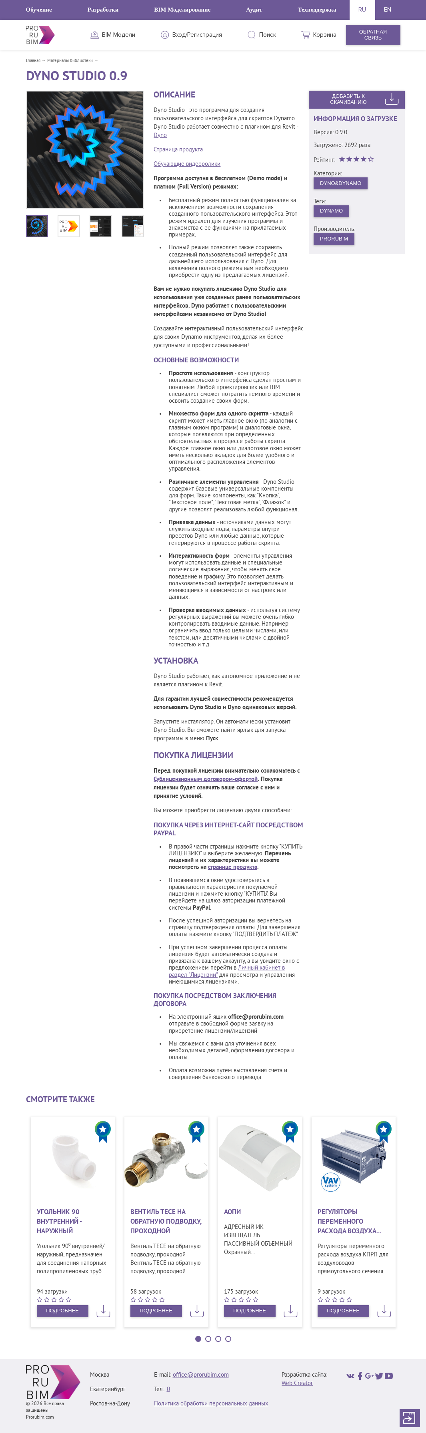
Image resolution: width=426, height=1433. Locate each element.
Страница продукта (178, 150)
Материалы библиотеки (70, 61)
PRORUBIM (334, 239)
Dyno (160, 135)
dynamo (331, 211)
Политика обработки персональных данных (211, 1404)
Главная (33, 61)
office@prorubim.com (201, 1375)
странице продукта (232, 867)
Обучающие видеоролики (187, 164)
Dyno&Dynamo (340, 183)
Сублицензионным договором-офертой (206, 779)
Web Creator (297, 1383)
